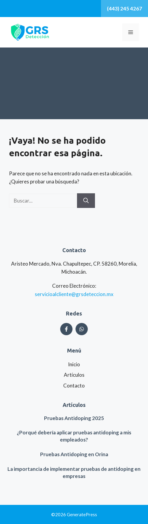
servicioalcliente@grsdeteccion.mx (74, 294)
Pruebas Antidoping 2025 (74, 418)
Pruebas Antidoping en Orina (74, 454)
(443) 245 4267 (124, 8)
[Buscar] (86, 200)
